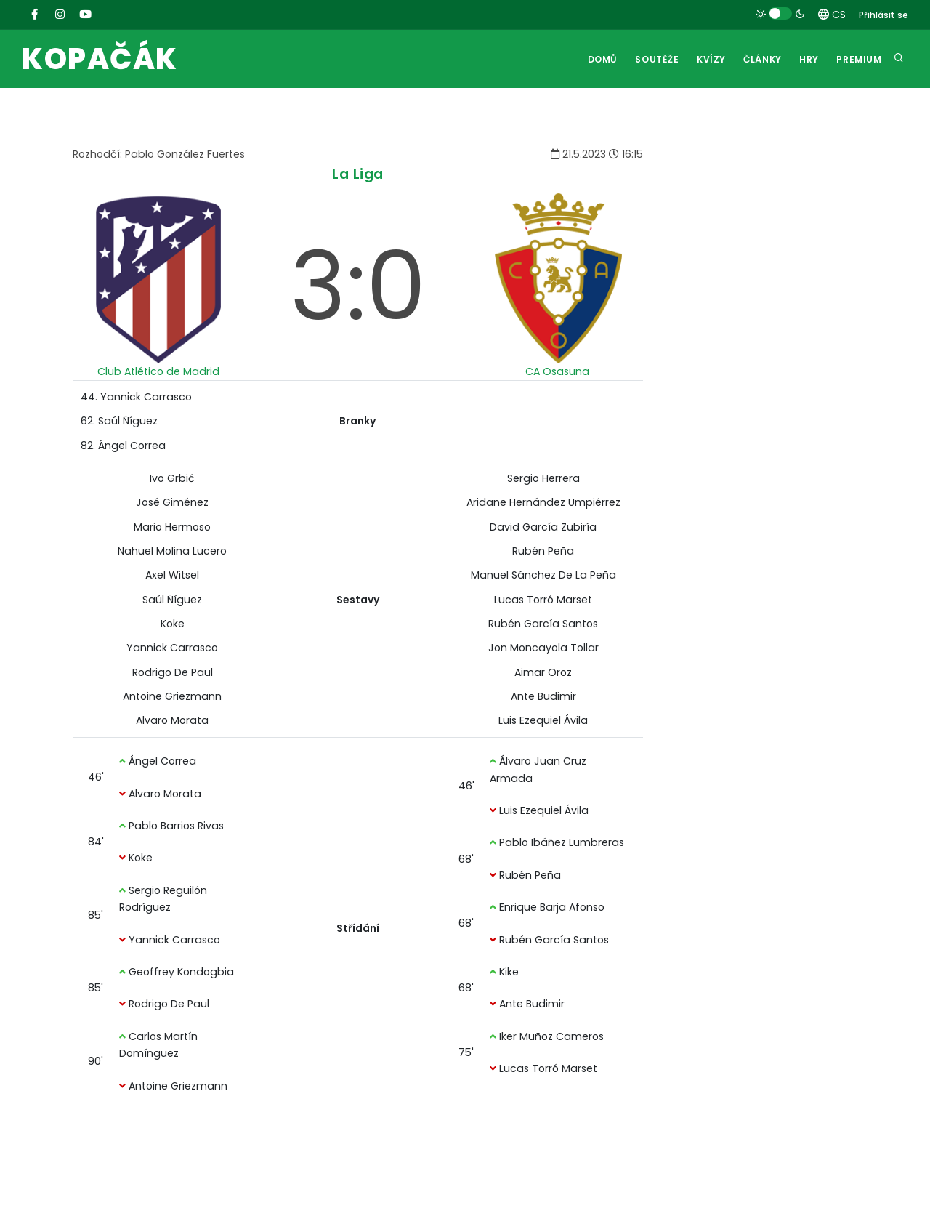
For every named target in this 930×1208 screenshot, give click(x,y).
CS (832, 14)
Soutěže (645, 59)
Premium (858, 59)
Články (756, 59)
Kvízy (701, 59)
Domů (589, 59)
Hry (805, 59)
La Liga (358, 174)
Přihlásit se (883, 15)
